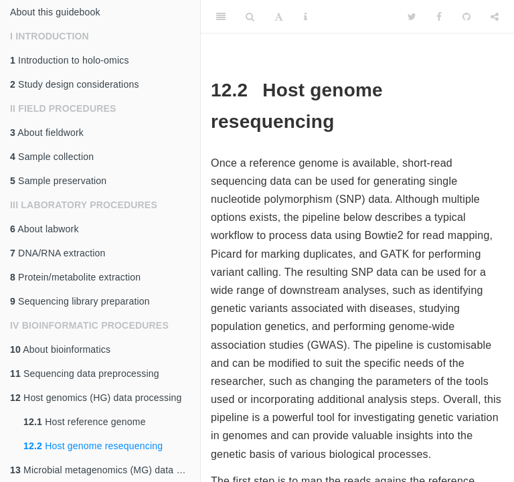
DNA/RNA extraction (58, 253)
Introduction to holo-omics (69, 60)
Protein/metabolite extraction (75, 277)
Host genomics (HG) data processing (95, 397)
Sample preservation (58, 180)
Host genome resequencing (93, 445)
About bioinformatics (60, 349)
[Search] (250, 16)
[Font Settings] (278, 16)
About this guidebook (55, 12)
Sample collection (52, 156)
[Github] (466, 16)
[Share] (495, 16)
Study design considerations (74, 84)
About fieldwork (47, 132)
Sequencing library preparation (80, 301)
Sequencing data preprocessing (84, 373)
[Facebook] (439, 16)
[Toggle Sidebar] (221, 16)
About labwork (44, 229)
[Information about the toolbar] (305, 16)
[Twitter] (412, 16)
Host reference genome (84, 421)
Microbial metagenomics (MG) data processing (105, 470)
